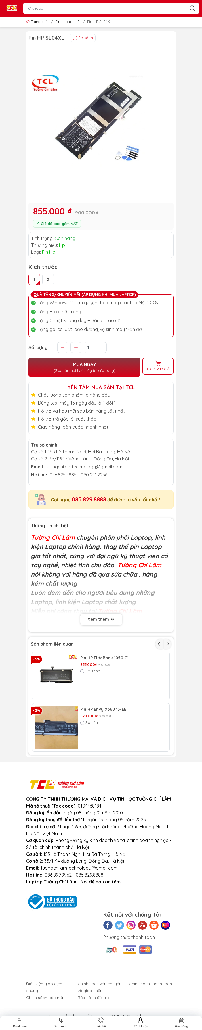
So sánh (83, 37)
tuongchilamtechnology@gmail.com (83, 467)
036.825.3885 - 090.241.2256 (78, 475)
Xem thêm (101, 619)
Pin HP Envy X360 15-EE (103, 709)
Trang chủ (37, 21)
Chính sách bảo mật (45, 997)
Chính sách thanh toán (150, 983)
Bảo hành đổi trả (93, 997)
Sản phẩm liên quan (52, 644)
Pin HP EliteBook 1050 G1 (104, 658)
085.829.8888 (89, 499)
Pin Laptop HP (67, 21)
